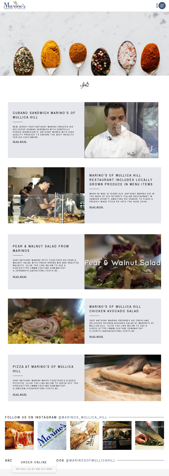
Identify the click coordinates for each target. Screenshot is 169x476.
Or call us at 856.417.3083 (34, 469)
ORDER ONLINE (34, 462)
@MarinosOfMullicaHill (91, 460)
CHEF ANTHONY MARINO (43, 126)
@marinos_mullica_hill (83, 417)
